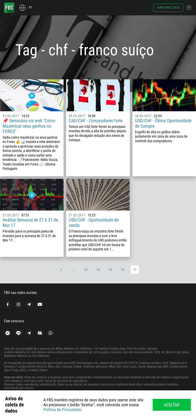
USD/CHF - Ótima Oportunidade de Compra (163, 123)
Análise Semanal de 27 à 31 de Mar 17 (30, 222)
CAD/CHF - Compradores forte (95, 120)
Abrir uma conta (168, 7)
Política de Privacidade (62, 409)
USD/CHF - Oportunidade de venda (93, 222)
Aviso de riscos (13, 377)
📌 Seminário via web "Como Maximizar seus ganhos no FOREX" (29, 126)
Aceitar (172, 404)
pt (30, 7)
